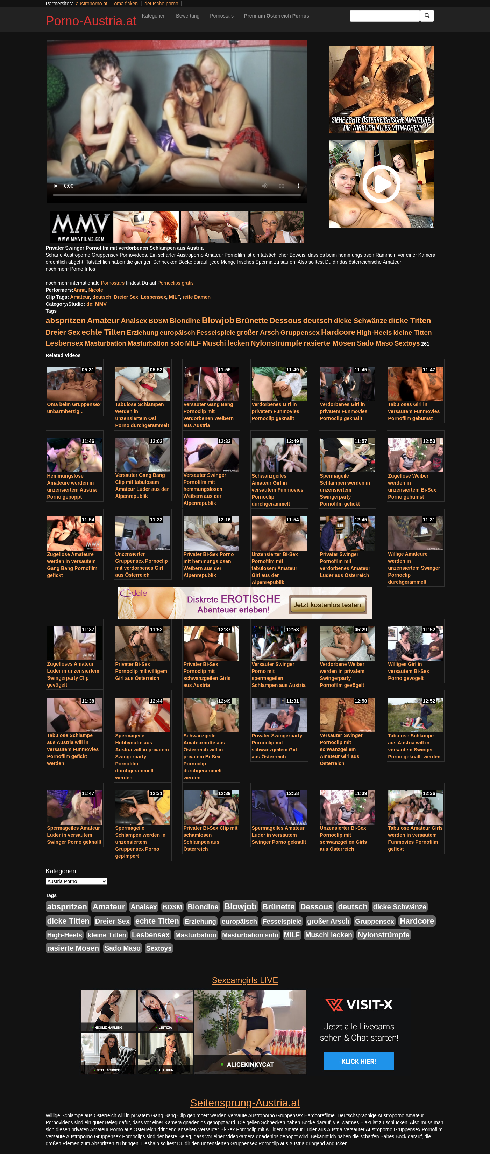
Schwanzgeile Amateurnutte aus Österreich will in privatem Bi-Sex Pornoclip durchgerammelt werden (204, 756)
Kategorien (154, 16)
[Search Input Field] (385, 16)
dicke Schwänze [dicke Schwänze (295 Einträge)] (360, 321)
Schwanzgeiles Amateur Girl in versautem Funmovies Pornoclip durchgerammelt (278, 490)
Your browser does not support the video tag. (177, 121)
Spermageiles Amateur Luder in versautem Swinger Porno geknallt (74, 835)
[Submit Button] (427, 16)
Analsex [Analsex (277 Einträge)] (134, 321)
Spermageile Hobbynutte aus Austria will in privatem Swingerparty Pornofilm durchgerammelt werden (142, 756)
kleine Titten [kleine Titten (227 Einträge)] (412, 332)
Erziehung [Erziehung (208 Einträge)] (142, 332)
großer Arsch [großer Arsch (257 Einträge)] (258, 332)
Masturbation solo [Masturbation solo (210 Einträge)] (156, 343)
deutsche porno (161, 3)
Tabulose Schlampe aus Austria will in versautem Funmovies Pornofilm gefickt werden (73, 749)
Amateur (80, 297)
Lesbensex (153, 297)
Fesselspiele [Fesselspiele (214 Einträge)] (216, 332)
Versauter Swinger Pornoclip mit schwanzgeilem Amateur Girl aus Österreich (341, 749)
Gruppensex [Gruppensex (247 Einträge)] (300, 332)
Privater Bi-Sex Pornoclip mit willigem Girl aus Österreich (141, 671)
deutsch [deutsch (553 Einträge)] (317, 320)
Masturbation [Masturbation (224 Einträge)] (105, 343)
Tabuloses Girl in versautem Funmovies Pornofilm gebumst (414, 411)
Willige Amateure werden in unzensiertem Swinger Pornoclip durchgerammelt (414, 568)
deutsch (101, 297)
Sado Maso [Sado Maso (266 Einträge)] (375, 343)
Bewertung (187, 16)
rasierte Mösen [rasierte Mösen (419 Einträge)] (330, 343)
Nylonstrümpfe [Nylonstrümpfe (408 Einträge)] (276, 343)
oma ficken (126, 3)
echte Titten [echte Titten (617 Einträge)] (103, 332)
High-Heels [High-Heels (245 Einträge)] (374, 332)
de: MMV (96, 304)
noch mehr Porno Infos (70, 269)
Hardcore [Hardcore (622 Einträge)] (338, 332)
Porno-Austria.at (91, 21)
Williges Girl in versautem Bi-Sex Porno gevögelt (408, 671)
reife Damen (197, 297)
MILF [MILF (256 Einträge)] (193, 343)
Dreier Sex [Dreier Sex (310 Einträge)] (63, 332)
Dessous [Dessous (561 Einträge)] (285, 320)
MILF (174, 297)
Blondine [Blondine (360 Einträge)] (185, 321)
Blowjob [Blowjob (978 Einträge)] (218, 320)
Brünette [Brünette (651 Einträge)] (252, 320)
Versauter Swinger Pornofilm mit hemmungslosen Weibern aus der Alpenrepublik (205, 489)
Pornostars (222, 16)
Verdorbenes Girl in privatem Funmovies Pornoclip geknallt (275, 411)
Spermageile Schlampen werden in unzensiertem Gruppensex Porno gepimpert (140, 842)
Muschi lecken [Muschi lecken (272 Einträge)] (225, 343)
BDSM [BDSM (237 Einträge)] (158, 321)
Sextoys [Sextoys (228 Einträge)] (407, 343)
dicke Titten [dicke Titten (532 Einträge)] (410, 320)
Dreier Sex (126, 297)
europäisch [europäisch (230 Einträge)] (177, 332)
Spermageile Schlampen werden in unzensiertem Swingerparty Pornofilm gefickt (345, 490)
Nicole (95, 290)
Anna (79, 290)
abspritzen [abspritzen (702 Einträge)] (66, 320)
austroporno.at (91, 3)
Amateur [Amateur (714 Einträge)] (103, 320)
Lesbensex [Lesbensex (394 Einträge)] (65, 343)
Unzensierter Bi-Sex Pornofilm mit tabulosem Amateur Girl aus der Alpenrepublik (275, 568)
